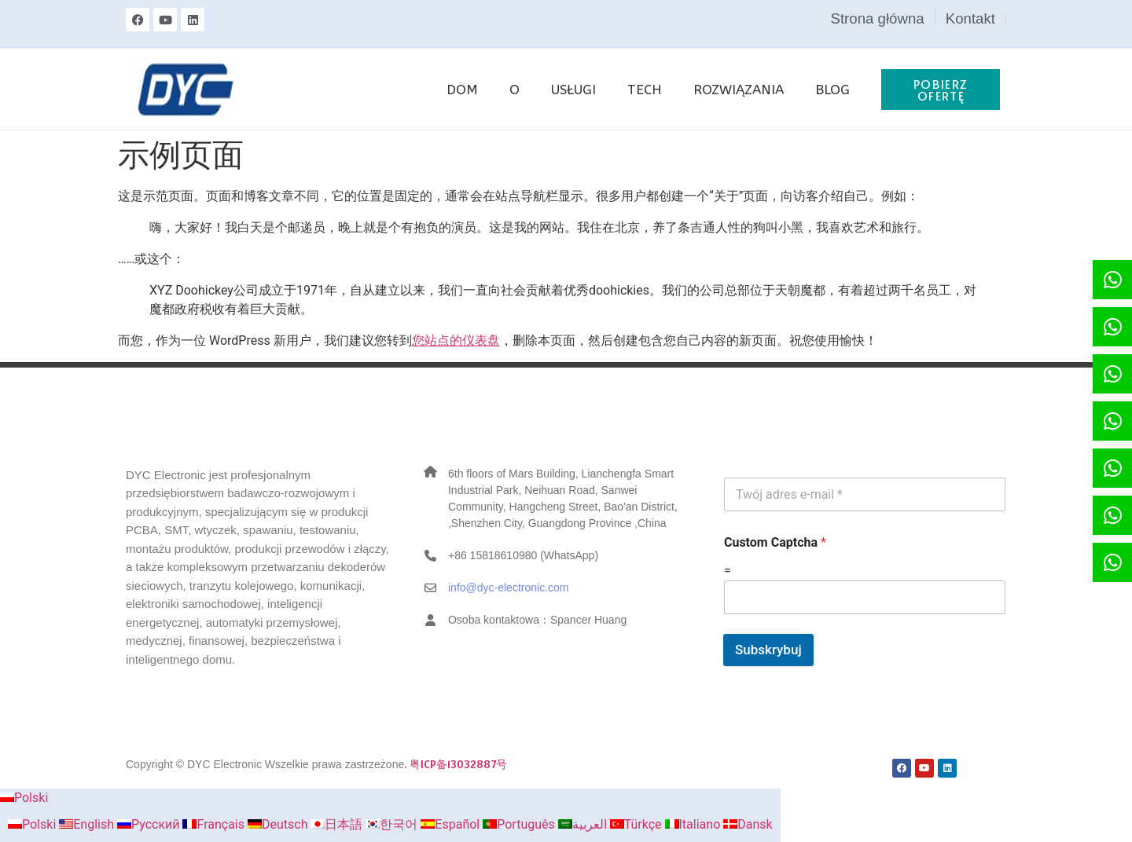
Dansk (747, 824)
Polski (24, 797)
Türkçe (637, 824)
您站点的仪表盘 (456, 340)
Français (214, 824)
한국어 (393, 824)
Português (520, 824)
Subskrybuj (768, 649)
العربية (584, 824)
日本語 (338, 824)
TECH (644, 89)
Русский (150, 824)
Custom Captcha (775, 542)
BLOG (832, 89)
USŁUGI (573, 89)
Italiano (694, 824)
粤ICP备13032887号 (458, 764)
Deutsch (279, 824)
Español (452, 824)
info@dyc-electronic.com (508, 587)
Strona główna (877, 18)
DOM (462, 89)
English (88, 824)
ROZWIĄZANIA (738, 89)
